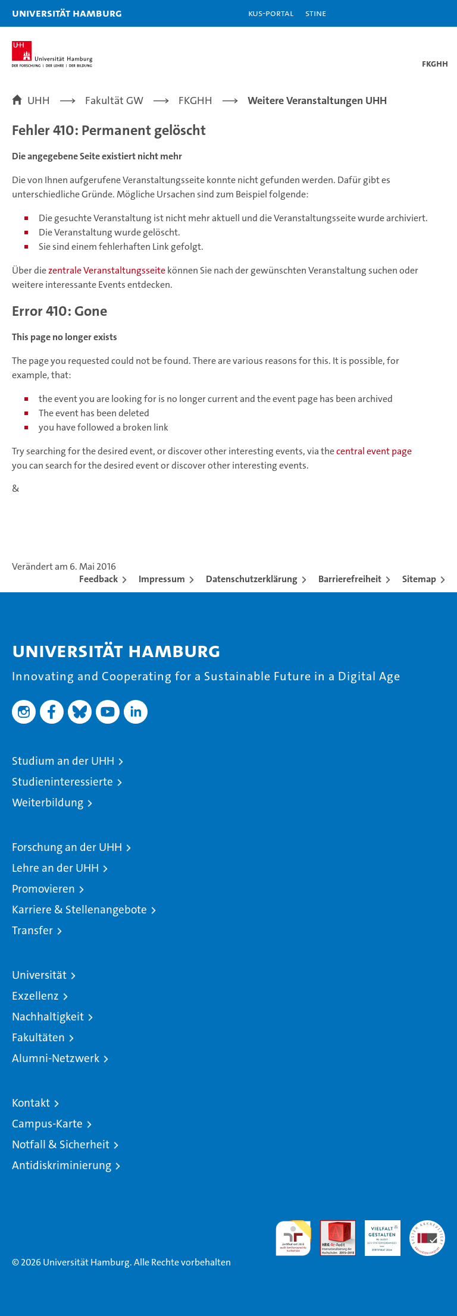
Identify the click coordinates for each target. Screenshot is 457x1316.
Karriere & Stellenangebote (79, 909)
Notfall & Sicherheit (60, 1144)
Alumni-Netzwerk (55, 1058)
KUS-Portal (270, 13)
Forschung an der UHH (67, 847)
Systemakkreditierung (427, 1226)
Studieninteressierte (62, 781)
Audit (331, 1226)
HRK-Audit (376, 1232)
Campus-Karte (47, 1123)
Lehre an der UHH (55, 867)
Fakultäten (38, 1037)
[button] (410, 13)
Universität (39, 975)
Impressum (162, 579)
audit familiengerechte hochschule (293, 1238)
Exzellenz (35, 995)
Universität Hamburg (67, 12)
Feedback (98, 579)
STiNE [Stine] (315, 13)
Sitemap (419, 579)
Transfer (32, 930)
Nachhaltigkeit (48, 1016)
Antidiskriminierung (61, 1165)
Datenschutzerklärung (252, 579)
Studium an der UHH (63, 760)
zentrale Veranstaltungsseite (107, 270)
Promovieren (43, 888)
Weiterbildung (47, 802)
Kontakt (31, 1102)
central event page (374, 451)
